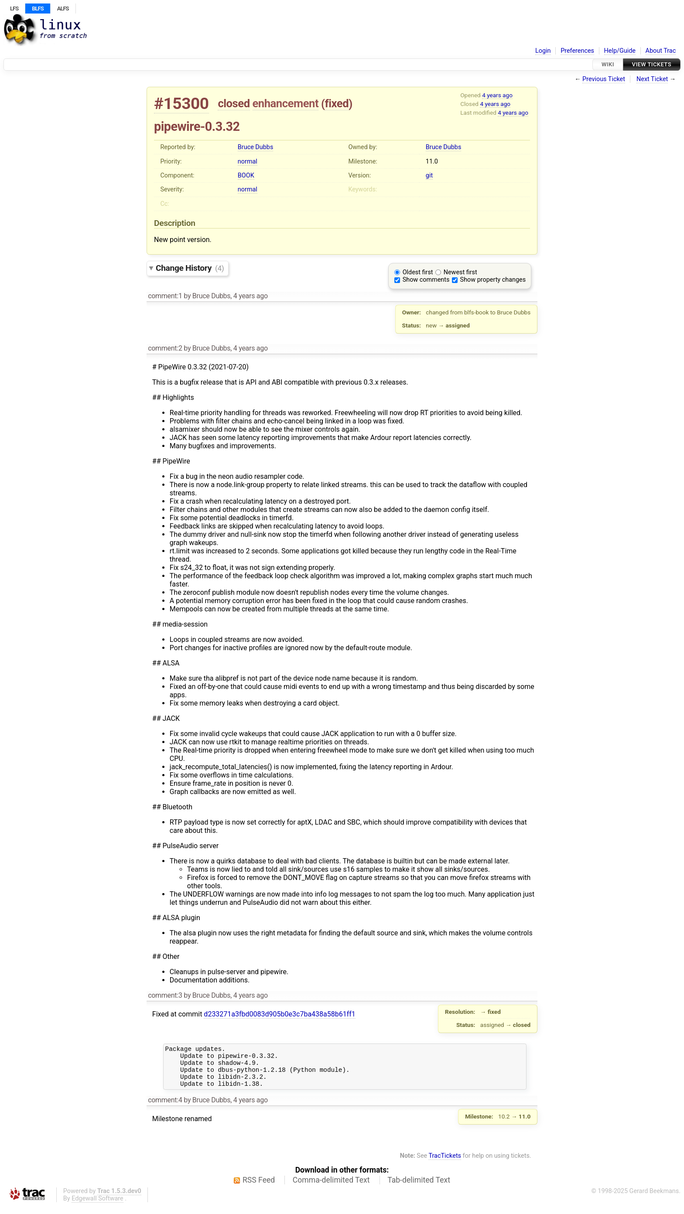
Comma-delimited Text (331, 1187)
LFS (14, 8)
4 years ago (497, 95)
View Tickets (651, 64)
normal (247, 161)
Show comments (426, 279)
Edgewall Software (97, 1206)
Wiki (608, 64)
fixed (337, 103)
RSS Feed (259, 1187)
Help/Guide (620, 51)
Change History (190, 268)
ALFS (63, 8)
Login (543, 51)
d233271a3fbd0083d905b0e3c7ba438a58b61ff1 (279, 1014)
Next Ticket (652, 79)
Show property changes (493, 279)
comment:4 (165, 1108)
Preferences (577, 51)
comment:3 (165, 995)
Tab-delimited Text (418, 1187)
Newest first (460, 272)
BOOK (246, 175)
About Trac (661, 51)
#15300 (181, 103)
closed (234, 103)
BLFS (37, 8)
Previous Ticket (603, 79)
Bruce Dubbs (255, 147)
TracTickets (444, 1163)
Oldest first (418, 272)
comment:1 (165, 296)
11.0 (432, 161)
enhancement (286, 103)
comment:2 (165, 348)
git (429, 175)
